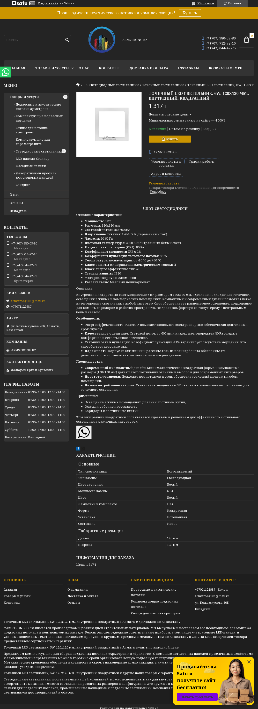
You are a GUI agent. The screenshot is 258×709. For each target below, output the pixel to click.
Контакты (109, 68)
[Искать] (67, 40)
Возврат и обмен (226, 68)
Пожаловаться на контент (142, 704)
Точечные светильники (163, 85)
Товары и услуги (52, 68)
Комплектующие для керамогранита (33, 141)
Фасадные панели (31, 166)
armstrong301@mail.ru (28, 301)
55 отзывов (205, 3)
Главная (16, 68)
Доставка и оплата (148, 68)
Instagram (188, 68)
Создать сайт (48, 3)
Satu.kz (153, 700)
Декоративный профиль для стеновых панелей (36, 175)
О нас (84, 68)
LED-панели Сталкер (33, 158)
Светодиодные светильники (114, 85)
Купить (190, 12)
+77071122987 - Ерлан (211, 581)
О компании (77, 581)
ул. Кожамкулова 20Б (212, 594)
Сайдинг (23, 185)
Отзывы (16, 203)
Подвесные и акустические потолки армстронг (38, 106)
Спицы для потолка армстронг (32, 130)
